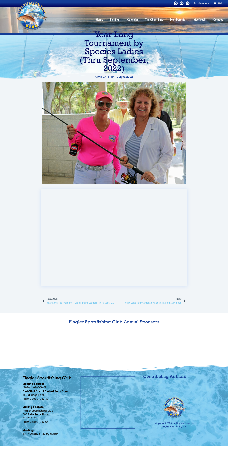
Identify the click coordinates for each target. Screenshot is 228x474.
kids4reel (200, 19)
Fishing (115, 19)
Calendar (132, 19)
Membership (178, 19)
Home (99, 19)
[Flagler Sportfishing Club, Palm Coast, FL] (108, 402)
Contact (218, 19)
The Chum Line (154, 19)
